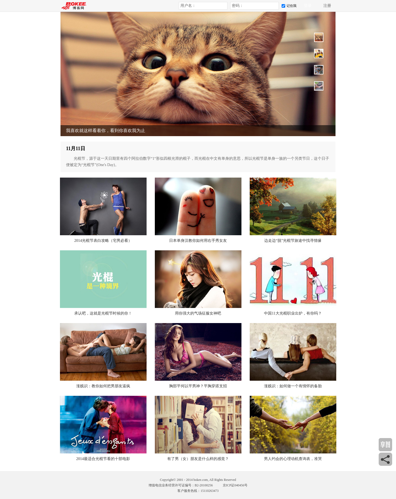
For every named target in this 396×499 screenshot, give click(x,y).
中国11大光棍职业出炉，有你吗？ (292, 313)
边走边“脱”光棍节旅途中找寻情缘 (292, 241)
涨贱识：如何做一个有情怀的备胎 (293, 386)
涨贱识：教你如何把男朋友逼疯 (103, 386)
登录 (308, 6)
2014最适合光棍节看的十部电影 (103, 459)
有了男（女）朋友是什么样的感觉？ (198, 459)
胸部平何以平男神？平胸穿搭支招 (198, 386)
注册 (327, 6)
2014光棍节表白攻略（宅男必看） (103, 241)
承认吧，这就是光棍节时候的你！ (103, 313)
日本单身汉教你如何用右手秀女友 (198, 241)
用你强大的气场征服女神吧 (198, 313)
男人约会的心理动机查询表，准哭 (293, 459)
